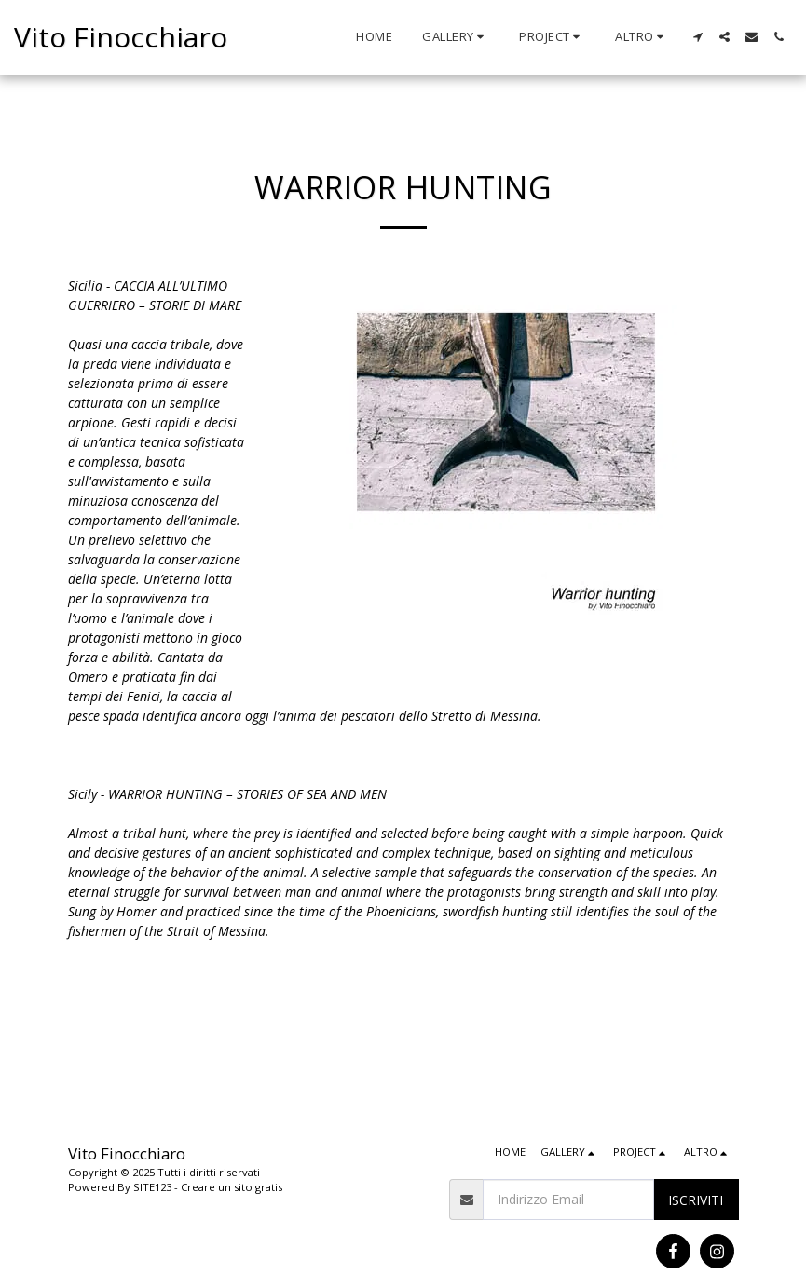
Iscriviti (695, 1200)
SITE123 (152, 1187)
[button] (455, 37)
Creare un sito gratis (231, 1187)
